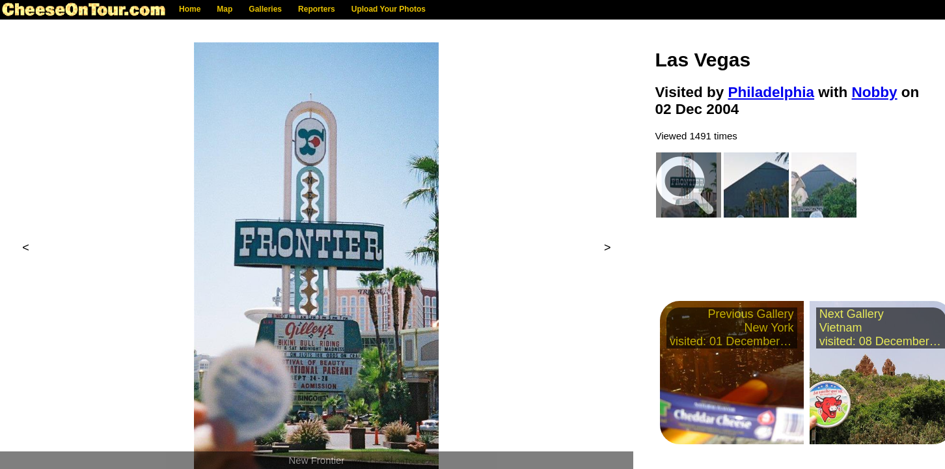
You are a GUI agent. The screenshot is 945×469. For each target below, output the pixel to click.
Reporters (316, 9)
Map (224, 9)
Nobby (874, 92)
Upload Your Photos (388, 9)
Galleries (265, 9)
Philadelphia (771, 92)
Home (189, 9)
